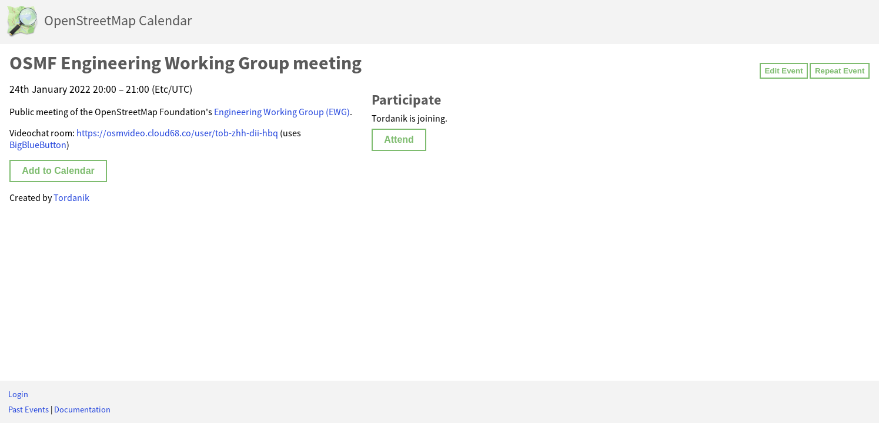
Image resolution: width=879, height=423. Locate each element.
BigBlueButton (37, 144)
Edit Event (783, 70)
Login (18, 394)
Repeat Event (839, 70)
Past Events (28, 409)
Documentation (82, 409)
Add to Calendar (58, 171)
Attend (399, 140)
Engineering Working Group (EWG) (282, 112)
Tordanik (71, 197)
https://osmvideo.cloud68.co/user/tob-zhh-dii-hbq (177, 133)
